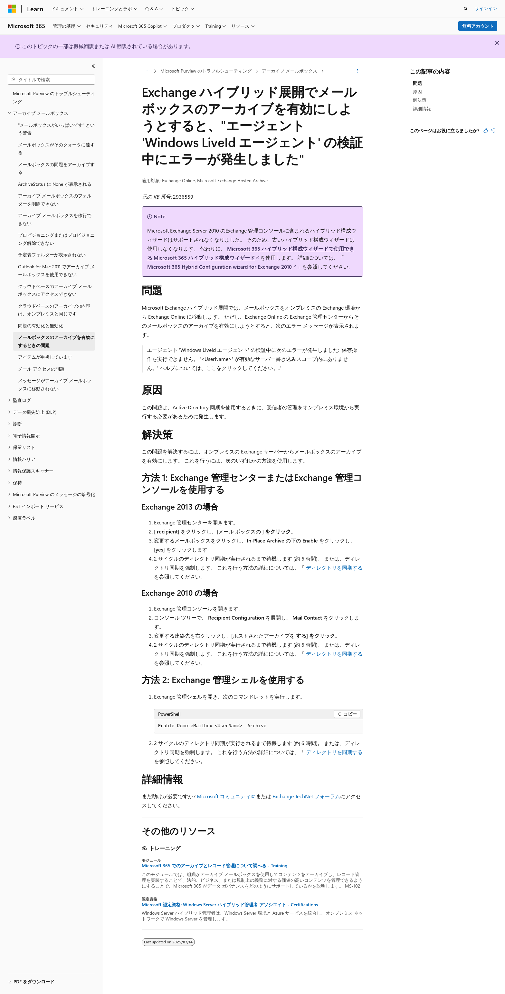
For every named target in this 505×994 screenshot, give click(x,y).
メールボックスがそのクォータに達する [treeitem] (56, 149)
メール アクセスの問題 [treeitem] (41, 369)
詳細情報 (422, 108)
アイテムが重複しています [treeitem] (45, 357)
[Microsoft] (12, 9)
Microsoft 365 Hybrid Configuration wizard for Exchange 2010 (219, 266)
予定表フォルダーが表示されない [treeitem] (52, 255)
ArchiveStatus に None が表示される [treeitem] (54, 184)
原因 (417, 91)
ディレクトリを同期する (334, 567)
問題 (417, 83)
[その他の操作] (357, 71)
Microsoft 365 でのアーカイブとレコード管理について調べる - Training (214, 866)
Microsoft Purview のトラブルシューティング (206, 71)
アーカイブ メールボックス (289, 71)
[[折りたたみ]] (93, 66)
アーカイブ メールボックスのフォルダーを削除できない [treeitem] (54, 200)
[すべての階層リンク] (147, 71)
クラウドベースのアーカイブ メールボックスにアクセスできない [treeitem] (54, 290)
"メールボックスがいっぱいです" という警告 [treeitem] (56, 129)
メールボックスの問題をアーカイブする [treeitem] (56, 168)
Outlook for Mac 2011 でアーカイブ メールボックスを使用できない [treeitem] (56, 270)
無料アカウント (478, 26)
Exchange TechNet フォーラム (306, 796)
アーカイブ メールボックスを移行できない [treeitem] (54, 219)
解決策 (419, 100)
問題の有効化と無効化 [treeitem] (40, 326)
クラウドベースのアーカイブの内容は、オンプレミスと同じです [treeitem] (54, 310)
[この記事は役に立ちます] (486, 130)
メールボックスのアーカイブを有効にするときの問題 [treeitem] (56, 341)
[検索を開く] (465, 9)
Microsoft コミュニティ (224, 796)
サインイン (486, 8)
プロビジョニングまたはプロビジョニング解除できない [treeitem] (56, 239)
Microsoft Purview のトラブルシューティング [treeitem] (54, 97)
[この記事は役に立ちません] (493, 130)
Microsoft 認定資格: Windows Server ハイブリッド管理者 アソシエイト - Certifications (230, 905)
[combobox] (51, 80)
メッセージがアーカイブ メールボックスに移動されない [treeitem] (54, 384)
